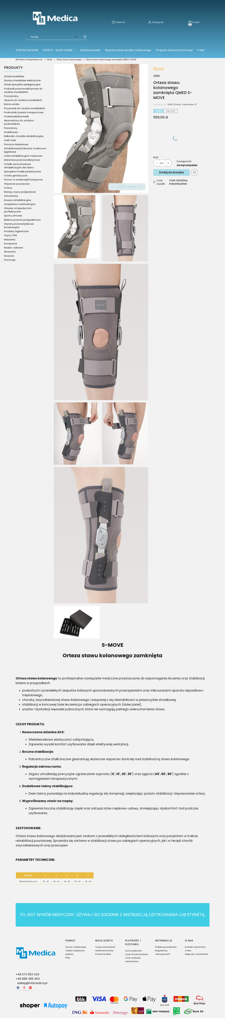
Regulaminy (161, 950)
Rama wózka (11, 104)
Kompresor (10, 243)
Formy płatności (133, 950)
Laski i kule (10, 140)
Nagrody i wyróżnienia (196, 954)
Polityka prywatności (166, 947)
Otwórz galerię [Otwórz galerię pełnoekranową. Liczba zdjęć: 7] (127, 187)
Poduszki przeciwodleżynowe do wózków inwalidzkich (23, 90)
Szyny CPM (10, 235)
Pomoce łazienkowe (16, 144)
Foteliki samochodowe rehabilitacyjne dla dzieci (19, 165)
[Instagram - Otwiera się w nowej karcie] (24, 987)
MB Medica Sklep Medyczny (29, 59)
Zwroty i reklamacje (75, 947)
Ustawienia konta (104, 950)
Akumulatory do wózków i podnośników (19, 122)
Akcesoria (10, 251)
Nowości (9, 255)
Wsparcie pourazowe (17, 183)
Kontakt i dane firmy (195, 947)
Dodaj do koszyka (171, 172)
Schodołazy (11, 196)
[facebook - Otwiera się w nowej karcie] (18, 987)
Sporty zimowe (13, 215)
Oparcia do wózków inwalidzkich (23, 100)
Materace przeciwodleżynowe (22, 160)
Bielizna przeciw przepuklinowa (22, 219)
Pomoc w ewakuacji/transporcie (23, 179)
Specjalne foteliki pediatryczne (22, 171)
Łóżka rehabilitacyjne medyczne (23, 155)
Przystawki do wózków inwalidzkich (24, 108)
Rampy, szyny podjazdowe (20, 192)
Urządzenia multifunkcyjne (19, 204)
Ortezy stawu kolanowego (69, 59)
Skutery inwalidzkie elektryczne (22, 80)
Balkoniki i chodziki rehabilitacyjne (23, 136)
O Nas (188, 950)
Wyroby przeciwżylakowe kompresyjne (19, 225)
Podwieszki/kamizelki (16, 116)
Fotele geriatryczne (15, 175)
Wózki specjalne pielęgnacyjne (22, 84)
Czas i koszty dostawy (136, 954)
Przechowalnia (103, 954)
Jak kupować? (162, 954)
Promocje (10, 260)
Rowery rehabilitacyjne (17, 200)
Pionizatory (10, 128)
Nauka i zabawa (13, 247)
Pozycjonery (11, 96)
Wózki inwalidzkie (14, 76)
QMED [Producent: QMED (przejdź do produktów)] (156, 75)
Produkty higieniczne (16, 231)
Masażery (9, 239)
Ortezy (49, 59)
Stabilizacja (11, 132)
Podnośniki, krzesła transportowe (23, 112)
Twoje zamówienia (105, 947)
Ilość (156, 157)
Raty (67, 957)
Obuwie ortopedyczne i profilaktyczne (18, 209)
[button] (83, 36)
